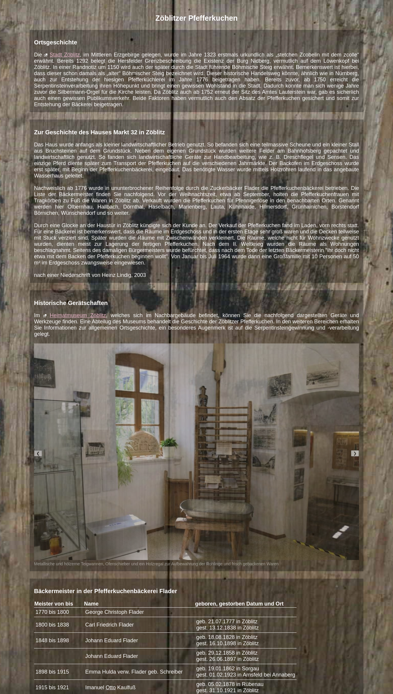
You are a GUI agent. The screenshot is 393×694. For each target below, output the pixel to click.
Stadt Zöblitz (64, 55)
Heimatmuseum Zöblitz (78, 315)
